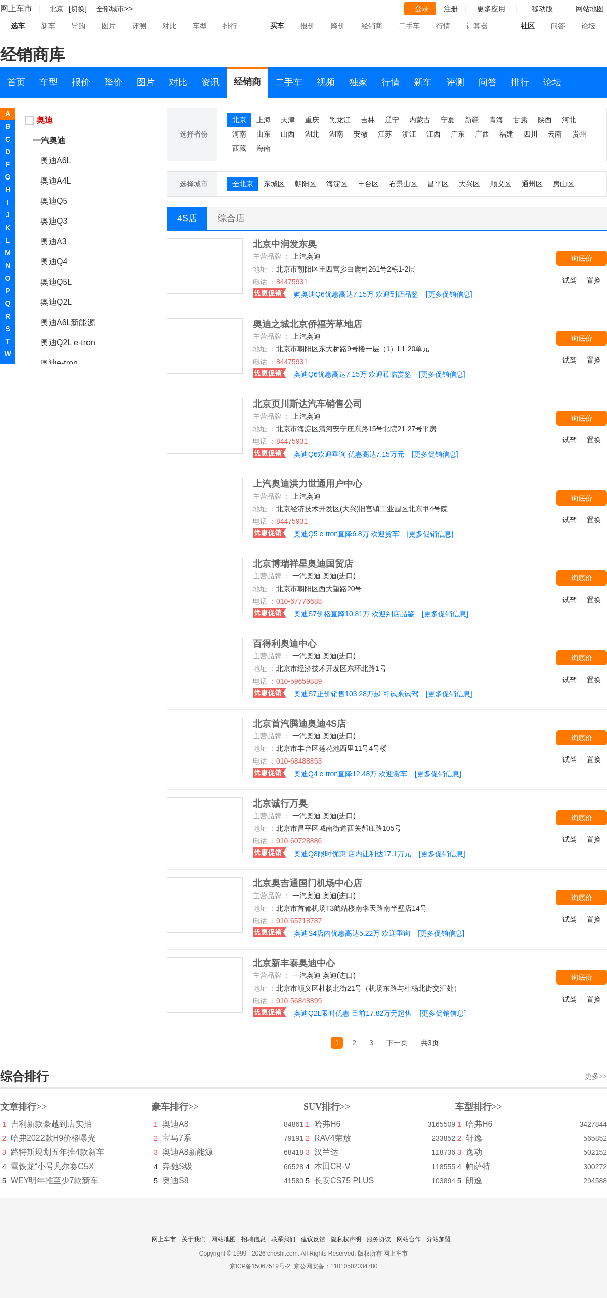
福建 (506, 134)
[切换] (78, 9)
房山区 (563, 184)
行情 (443, 26)
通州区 (532, 184)
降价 (338, 26)
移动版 (542, 9)
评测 (139, 26)
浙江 (409, 134)
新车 (48, 26)
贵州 (579, 134)
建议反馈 (313, 1239)
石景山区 (403, 184)
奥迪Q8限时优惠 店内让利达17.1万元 (352, 853)
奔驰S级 (177, 1166)
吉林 (368, 120)
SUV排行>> (327, 1107)
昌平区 (438, 184)
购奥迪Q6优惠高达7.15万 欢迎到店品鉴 (356, 294)
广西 (482, 134)
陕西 (545, 120)
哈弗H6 (327, 1124)
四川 (531, 134)
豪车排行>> (175, 1107)
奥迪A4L (55, 180)
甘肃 (520, 120)
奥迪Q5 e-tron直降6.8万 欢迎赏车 (347, 534)
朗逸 (474, 1180)
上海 (263, 120)
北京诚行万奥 (280, 803)
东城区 (274, 184)
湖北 (312, 134)
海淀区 (337, 184)
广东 (458, 134)
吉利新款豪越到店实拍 (51, 1124)
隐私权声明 (346, 1239)
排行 (230, 26)
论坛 (588, 26)
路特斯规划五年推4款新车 (57, 1152)
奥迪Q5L (56, 282)
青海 (496, 120)
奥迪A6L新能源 (67, 322)
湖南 (336, 134)
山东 (263, 134)
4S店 (187, 218)
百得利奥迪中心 (285, 644)
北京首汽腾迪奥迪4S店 (299, 724)
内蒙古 (419, 120)
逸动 (474, 1152)
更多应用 (491, 9)
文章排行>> (23, 1107)
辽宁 (392, 120)
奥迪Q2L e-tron (67, 342)
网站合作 (409, 1239)
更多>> (596, 1076)
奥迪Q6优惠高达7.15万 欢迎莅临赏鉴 (352, 374)
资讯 (210, 82)
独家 (358, 82)
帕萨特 (478, 1166)
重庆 (312, 120)
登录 (422, 9)
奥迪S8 (175, 1180)
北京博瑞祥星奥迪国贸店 (303, 564)
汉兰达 (326, 1152)
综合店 (231, 218)
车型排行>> (478, 1107)
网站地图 (223, 1239)
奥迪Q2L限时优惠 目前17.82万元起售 (353, 1013)
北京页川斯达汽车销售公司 (307, 404)
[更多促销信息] (449, 294)
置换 (594, 280)
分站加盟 (438, 1239)
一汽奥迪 (49, 140)
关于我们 (194, 1239)
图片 (109, 26)
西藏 (239, 148)
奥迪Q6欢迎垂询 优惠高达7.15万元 (349, 454)
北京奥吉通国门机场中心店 (307, 883)
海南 (263, 148)
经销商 (371, 26)
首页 (16, 82)
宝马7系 (176, 1138)
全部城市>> (114, 9)
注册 (451, 9)
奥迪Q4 (53, 261)
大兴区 (469, 184)
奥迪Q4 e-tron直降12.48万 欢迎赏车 (350, 774)
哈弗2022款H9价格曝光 (53, 1138)
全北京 (242, 184)
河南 (239, 134)
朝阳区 (305, 184)
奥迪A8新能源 (187, 1152)
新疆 (472, 120)
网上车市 (16, 8)
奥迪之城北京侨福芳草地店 (307, 324)
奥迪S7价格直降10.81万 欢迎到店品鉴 (354, 614)
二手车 (409, 26)
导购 (78, 26)
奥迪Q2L (56, 302)
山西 (288, 134)
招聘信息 (253, 1239)
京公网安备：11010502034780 (335, 1266)
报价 (307, 26)
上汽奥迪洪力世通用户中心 (307, 484)
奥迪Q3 (53, 221)
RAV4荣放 (332, 1138)
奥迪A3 (53, 241)
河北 (569, 120)
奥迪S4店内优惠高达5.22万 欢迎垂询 (352, 933)
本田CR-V (332, 1166)
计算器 (477, 26)
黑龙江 (340, 120)
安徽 (361, 134)
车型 (200, 26)
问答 (558, 26)
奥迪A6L (55, 160)
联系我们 (283, 1239)
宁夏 (448, 120)
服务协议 (379, 1239)
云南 (555, 134)
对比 (169, 26)
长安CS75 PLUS (344, 1180)
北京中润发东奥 (285, 244)
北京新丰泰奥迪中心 (294, 963)
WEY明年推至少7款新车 (54, 1180)
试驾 (569, 280)
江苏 (385, 134)
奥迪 (44, 120)
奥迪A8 (175, 1124)
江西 (433, 134)
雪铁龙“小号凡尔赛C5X (52, 1166)
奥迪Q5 (53, 201)
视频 (326, 82)
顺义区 (500, 184)
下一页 (397, 1043)
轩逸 (474, 1138)
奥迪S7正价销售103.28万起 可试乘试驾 (356, 694)
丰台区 (368, 184)
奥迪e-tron (59, 363)
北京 (239, 120)
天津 (288, 120)
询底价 (581, 258)
